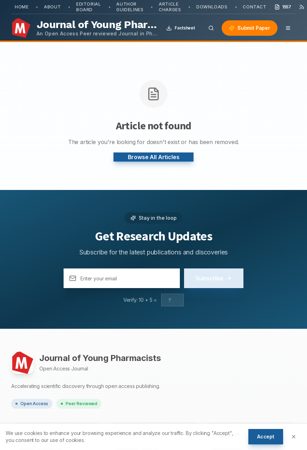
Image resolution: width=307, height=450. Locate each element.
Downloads (211, 6)
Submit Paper (249, 28)
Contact (254, 6)
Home (21, 6)
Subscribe (214, 278)
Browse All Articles (153, 157)
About (52, 6)
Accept (265, 436)
